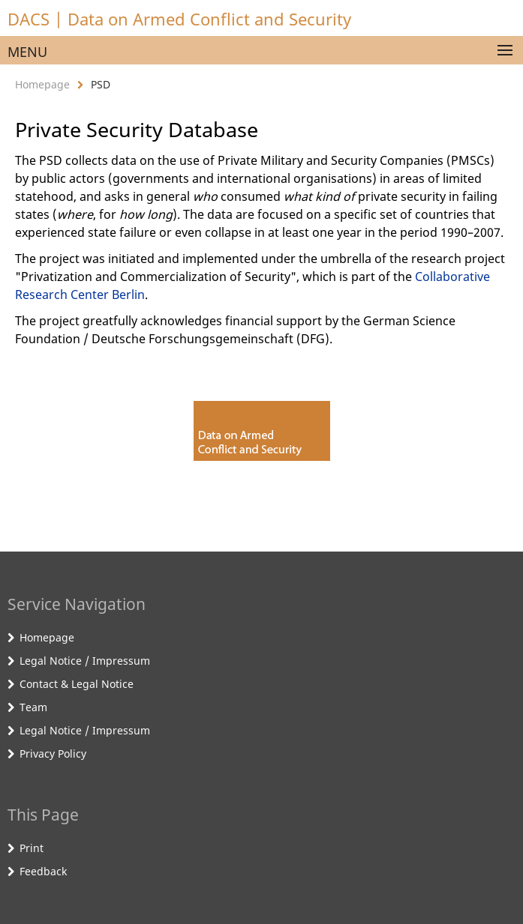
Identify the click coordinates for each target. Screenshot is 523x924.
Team (33, 707)
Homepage (42, 84)
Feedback (43, 871)
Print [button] (32, 848)
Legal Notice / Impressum (85, 660)
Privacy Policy (53, 753)
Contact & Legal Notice (77, 684)
